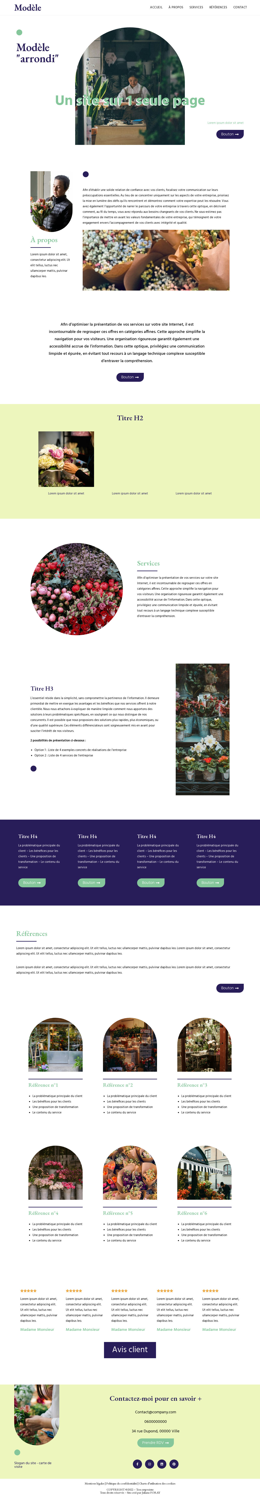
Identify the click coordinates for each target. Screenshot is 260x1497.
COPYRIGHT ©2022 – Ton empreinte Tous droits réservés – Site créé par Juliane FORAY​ (130, 1490)
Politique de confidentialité (121, 1483)
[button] (155, 1442)
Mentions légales (94, 1483)
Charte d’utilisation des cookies (157, 1483)
